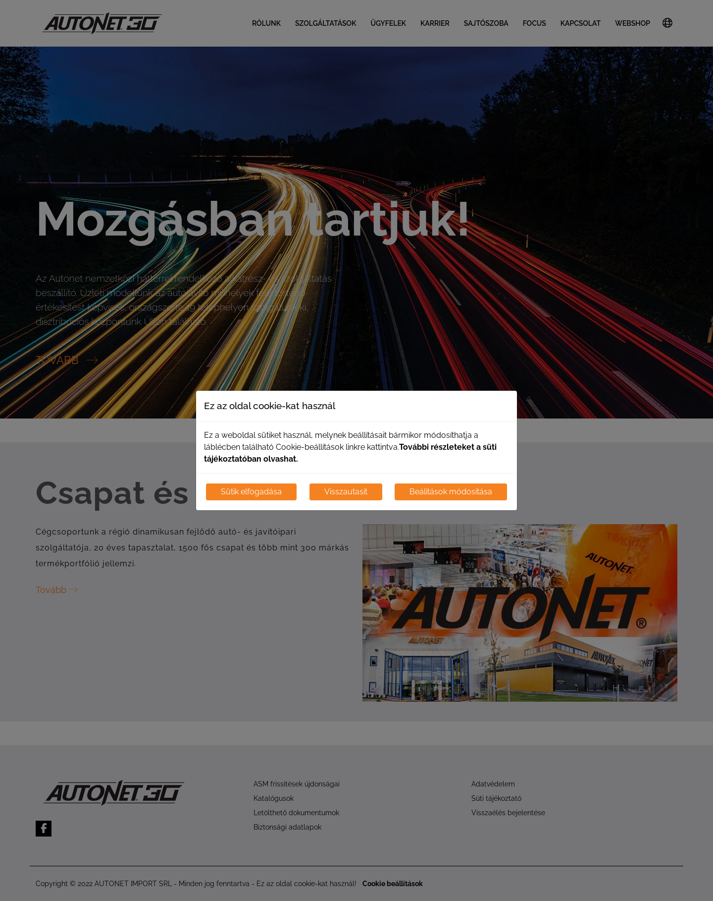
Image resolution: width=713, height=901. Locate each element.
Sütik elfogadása (251, 491)
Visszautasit (345, 491)
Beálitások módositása (450, 491)
